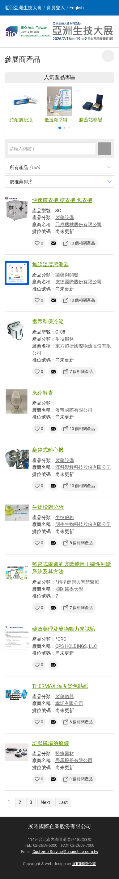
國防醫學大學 (69, 589)
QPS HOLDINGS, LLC (76, 646)
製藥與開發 (67, 275)
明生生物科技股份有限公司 (83, 524)
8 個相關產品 (81, 542)
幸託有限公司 (69, 703)
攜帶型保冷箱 (48, 321)
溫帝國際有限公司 (73, 410)
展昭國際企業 (84, 863)
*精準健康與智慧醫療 (77, 582)
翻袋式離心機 (48, 450)
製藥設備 (64, 217)
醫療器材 (64, 753)
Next (45, 802)
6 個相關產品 (81, 722)
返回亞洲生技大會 (23, 8)
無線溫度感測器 (50, 264)
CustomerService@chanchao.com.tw (65, 851)
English (77, 8)
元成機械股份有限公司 (78, 224)
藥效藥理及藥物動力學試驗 (63, 629)
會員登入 (55, 8)
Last (63, 802)
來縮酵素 (42, 393)
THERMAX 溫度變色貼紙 (60, 686)
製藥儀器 (64, 696)
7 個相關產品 (81, 371)
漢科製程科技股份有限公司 (83, 467)
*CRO (60, 639)
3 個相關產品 (81, 779)
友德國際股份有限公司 (78, 282)
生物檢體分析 (48, 507)
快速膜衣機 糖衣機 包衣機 (62, 200)
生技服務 (64, 339)
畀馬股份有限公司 (73, 760)
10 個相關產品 (82, 243)
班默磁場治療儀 (50, 743)
